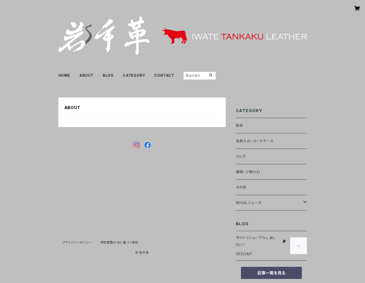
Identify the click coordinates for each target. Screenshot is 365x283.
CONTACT (164, 75)
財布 (240, 125)
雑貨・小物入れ (248, 172)
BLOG (108, 75)
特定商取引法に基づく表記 (119, 242)
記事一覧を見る (271, 272)
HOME (64, 75)
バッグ (241, 156)
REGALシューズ (249, 202)
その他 (241, 187)
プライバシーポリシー (77, 242)
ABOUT (86, 75)
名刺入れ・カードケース (255, 141)
